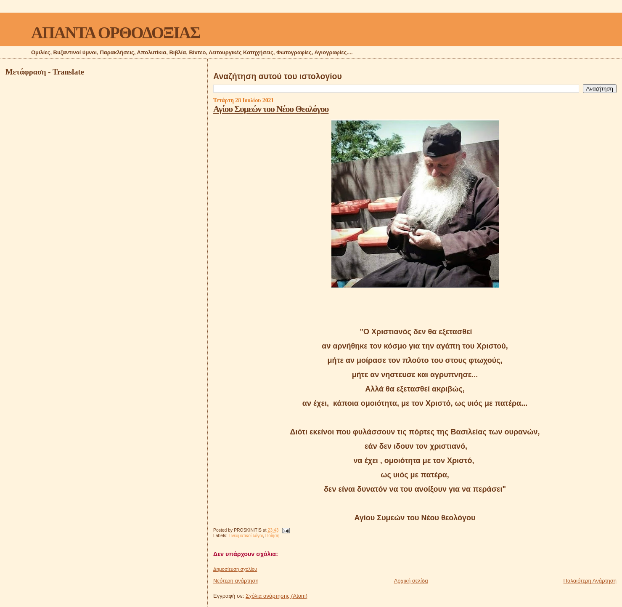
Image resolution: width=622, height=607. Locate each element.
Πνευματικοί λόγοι (245, 535)
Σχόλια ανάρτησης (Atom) (276, 596)
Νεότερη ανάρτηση (236, 581)
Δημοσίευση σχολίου (235, 569)
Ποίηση (272, 535)
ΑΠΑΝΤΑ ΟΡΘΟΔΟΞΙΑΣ (115, 33)
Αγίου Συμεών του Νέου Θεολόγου (270, 109)
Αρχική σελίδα (411, 581)
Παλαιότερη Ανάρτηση (590, 581)
